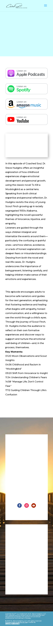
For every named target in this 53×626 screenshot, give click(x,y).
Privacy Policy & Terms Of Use (16, 622)
